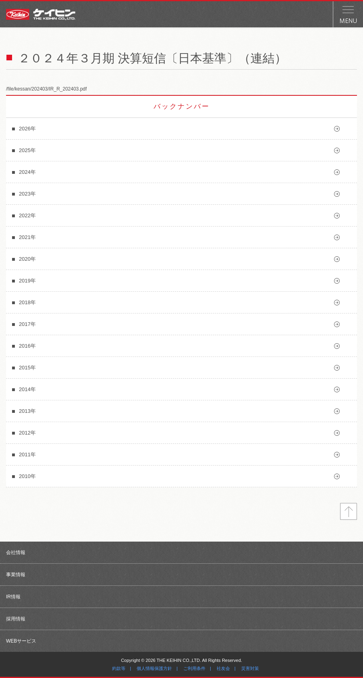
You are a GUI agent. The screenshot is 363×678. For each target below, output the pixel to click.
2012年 (27, 433)
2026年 (27, 129)
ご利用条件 (194, 668)
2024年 (27, 172)
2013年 (27, 411)
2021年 (27, 237)
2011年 (27, 454)
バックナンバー (182, 106)
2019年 (27, 281)
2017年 (27, 324)
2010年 (27, 476)
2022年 (27, 215)
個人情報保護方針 (154, 668)
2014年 (27, 389)
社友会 (223, 668)
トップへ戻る (348, 511)
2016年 (27, 346)
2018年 (27, 302)
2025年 (27, 150)
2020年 (27, 259)
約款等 (118, 668)
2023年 (27, 194)
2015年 (27, 368)
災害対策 (250, 668)
